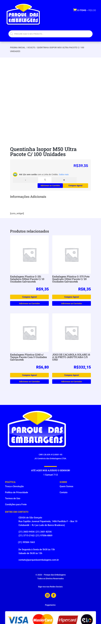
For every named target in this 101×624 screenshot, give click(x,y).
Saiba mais (64, 174)
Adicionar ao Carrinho (50, 185)
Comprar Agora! (75, 185)
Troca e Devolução (14, 486)
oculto (31, 47)
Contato (63, 492)
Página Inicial (17, 47)
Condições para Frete (16, 504)
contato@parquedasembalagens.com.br (39, 560)
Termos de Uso (12, 498)
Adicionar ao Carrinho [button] (29, 303)
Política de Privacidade (16, 492)
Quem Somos (66, 486)
